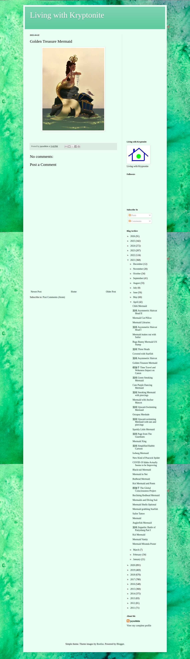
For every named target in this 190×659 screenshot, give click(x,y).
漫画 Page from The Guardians (142, 435)
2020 (133, 565)
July (135, 288)
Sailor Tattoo (139, 513)
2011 (133, 608)
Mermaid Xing (139, 441)
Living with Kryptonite (67, 15)
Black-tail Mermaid (142, 470)
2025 (133, 241)
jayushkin (135, 621)
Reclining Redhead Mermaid (146, 495)
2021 (133, 260)
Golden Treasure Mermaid (145, 363)
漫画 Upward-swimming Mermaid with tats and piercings (144, 422)
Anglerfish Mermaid (142, 523)
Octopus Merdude (141, 414)
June (135, 292)
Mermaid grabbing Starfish (145, 509)
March (136, 550)
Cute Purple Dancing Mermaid (142, 386)
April (136, 302)
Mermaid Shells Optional (144, 504)
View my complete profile (139, 625)
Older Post (111, 291)
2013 (133, 598)
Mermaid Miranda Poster (144, 544)
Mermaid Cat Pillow (142, 318)
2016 (133, 584)
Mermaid (137, 518)
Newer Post (36, 291)
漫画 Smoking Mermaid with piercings (144, 394)
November (138, 269)
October (137, 273)
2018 (133, 574)
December (138, 264)
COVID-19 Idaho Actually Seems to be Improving (145, 464)
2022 (133, 255)
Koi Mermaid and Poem (144, 483)
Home (74, 291)
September (138, 278)
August (136, 283)
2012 (133, 603)
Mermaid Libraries (141, 322)
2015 (133, 589)
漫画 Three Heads (141, 349)
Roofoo (100, 644)
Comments (135, 221)
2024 (133, 246)
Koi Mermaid (139, 534)
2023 (133, 250)
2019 (133, 570)
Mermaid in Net (140, 474)
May (135, 297)
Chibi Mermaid (140, 306)
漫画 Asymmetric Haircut (145, 358)
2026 (133, 236)
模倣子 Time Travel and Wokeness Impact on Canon (144, 370)
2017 (133, 579)
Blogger (120, 644)
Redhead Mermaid (141, 479)
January (137, 559)
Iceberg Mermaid (141, 453)
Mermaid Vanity (140, 539)
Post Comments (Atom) (54, 297)
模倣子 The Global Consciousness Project (144, 489)
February (137, 554)
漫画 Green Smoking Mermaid (143, 379)
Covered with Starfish (143, 354)
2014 (133, 593)
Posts (132, 215)
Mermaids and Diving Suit (145, 500)
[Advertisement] (73, 264)
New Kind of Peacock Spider (146, 458)
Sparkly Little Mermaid (144, 429)
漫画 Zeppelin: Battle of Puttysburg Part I (144, 528)
